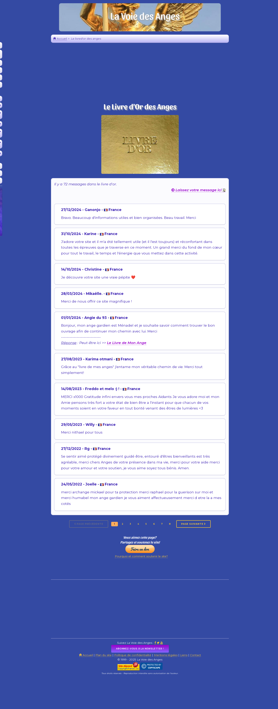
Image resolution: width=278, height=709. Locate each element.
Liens (217, 682)
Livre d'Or (26, 174)
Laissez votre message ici (220, 202)
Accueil (26, 46)
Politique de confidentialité (152, 682)
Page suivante (229, 537)
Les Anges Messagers (26, 78)
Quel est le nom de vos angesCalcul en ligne (26, 55)
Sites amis (26, 181)
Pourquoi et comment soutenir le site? (163, 576)
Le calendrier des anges (26, 71)
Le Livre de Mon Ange (148, 355)
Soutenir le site (26, 167)
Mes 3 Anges (26, 63)
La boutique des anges (26, 85)
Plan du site (114, 682)
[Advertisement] (26, 310)
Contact (232, 682)
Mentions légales (194, 682)
